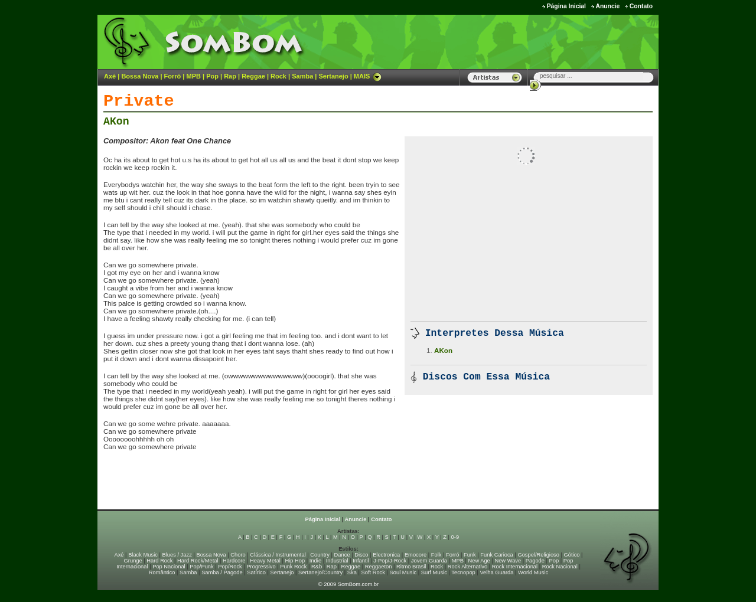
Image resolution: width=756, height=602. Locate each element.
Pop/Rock (230, 567)
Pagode (535, 561)
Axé (110, 76)
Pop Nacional (168, 567)
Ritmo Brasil (411, 567)
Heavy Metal (265, 561)
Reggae (253, 76)
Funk (470, 555)
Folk (436, 555)
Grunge (133, 561)
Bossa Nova (139, 76)
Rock (278, 76)
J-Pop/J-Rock (389, 561)
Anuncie (607, 6)
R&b (316, 567)
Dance (342, 555)
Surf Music (434, 572)
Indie (315, 561)
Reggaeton (378, 567)
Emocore (415, 555)
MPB (194, 76)
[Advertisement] (511, 41)
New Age (479, 561)
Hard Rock (159, 561)
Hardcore (234, 561)
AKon (116, 121)
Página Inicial (566, 6)
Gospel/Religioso (538, 555)
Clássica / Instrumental (277, 555)
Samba (302, 76)
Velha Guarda (496, 572)
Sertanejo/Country (320, 572)
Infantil (361, 561)
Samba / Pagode (222, 572)
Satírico (256, 572)
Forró (172, 76)
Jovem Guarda (429, 561)
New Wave (507, 561)
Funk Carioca (496, 555)
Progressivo (260, 567)
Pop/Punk (201, 567)
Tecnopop (463, 572)
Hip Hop (295, 561)
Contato (641, 6)
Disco (361, 555)
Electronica (386, 555)
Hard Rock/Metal (197, 561)
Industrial (337, 561)
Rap (230, 76)
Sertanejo (333, 76)
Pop (212, 76)
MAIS (368, 76)
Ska (352, 572)
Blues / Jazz (177, 555)
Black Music (143, 555)
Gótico (572, 555)
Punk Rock (293, 567)
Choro (237, 555)
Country (320, 555)
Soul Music (403, 572)
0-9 (455, 537)
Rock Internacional (514, 567)
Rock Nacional (560, 567)
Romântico (162, 572)
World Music (533, 572)
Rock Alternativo (467, 567)
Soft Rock (373, 572)
